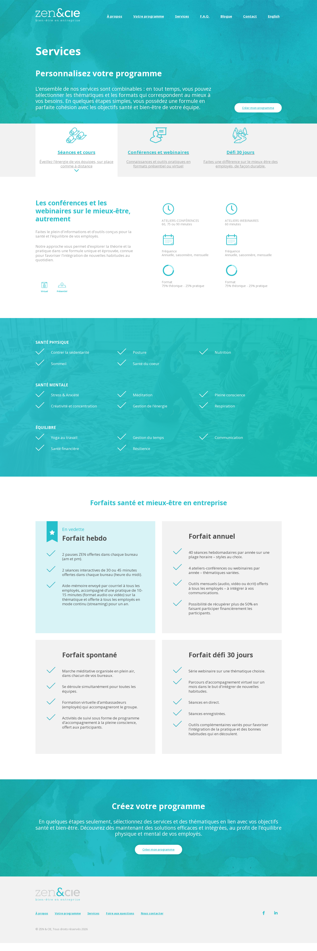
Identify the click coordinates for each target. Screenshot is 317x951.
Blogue (226, 16)
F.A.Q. (204, 16)
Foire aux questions (131, 921)
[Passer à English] (274, 16)
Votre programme (148, 16)
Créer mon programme (256, 107)
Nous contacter (168, 921)
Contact (250, 16)
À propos (114, 16)
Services (182, 16)
